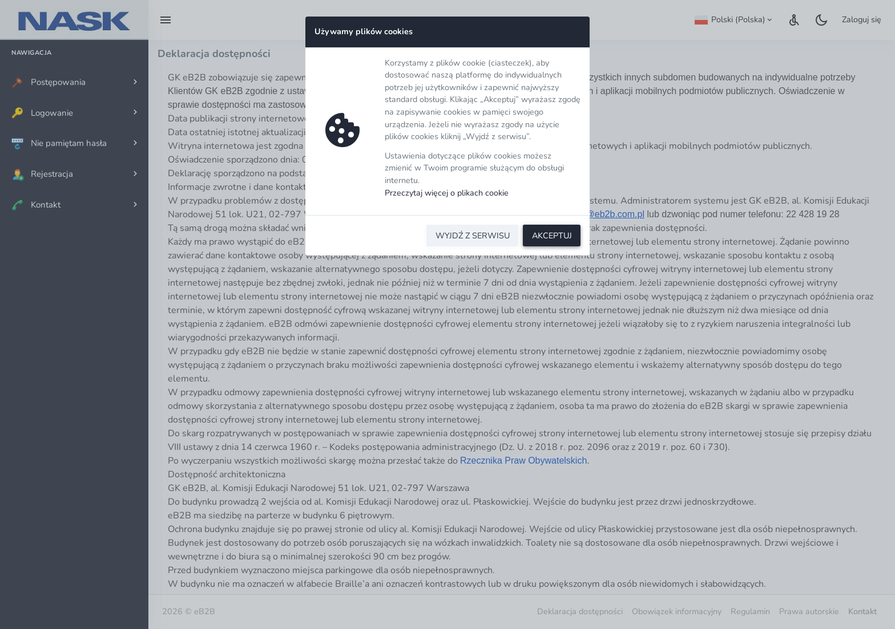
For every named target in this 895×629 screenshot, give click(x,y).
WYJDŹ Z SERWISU (473, 235)
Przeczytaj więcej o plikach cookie (447, 192)
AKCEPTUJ (552, 235)
